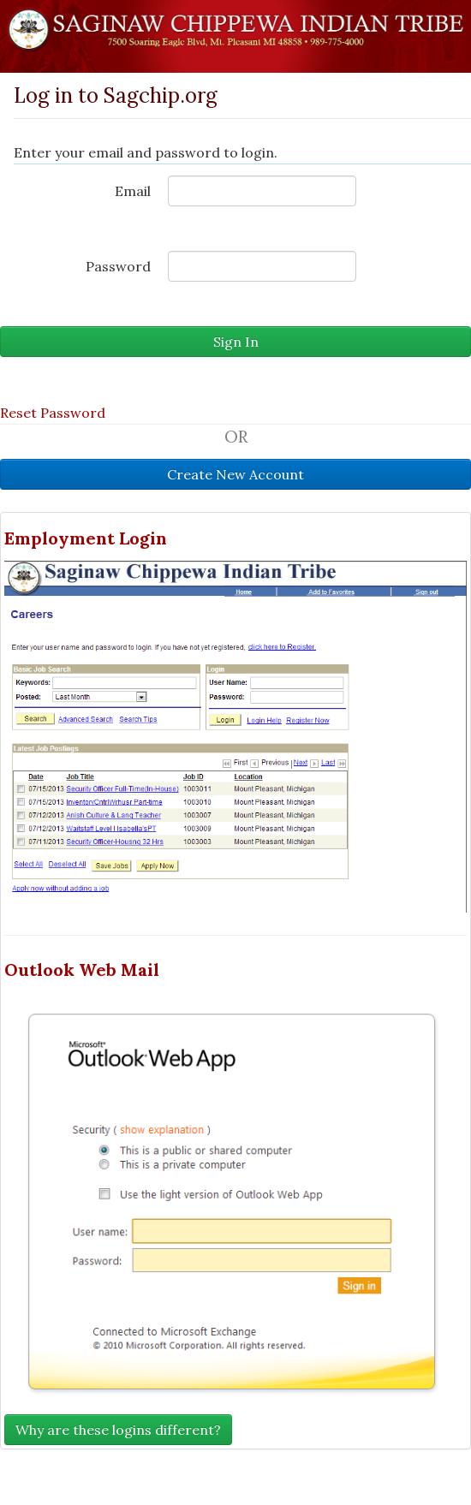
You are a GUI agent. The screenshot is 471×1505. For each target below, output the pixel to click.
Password (118, 266)
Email (133, 190)
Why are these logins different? (118, 1429)
